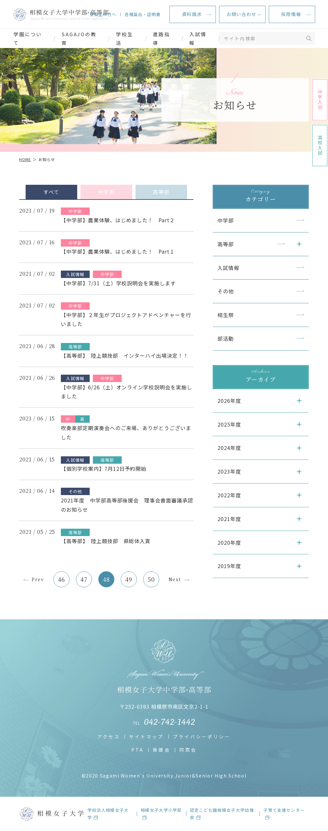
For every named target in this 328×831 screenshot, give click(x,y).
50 (151, 579)
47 (83, 579)
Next (175, 579)
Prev (38, 579)
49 (128, 579)
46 (61, 579)
